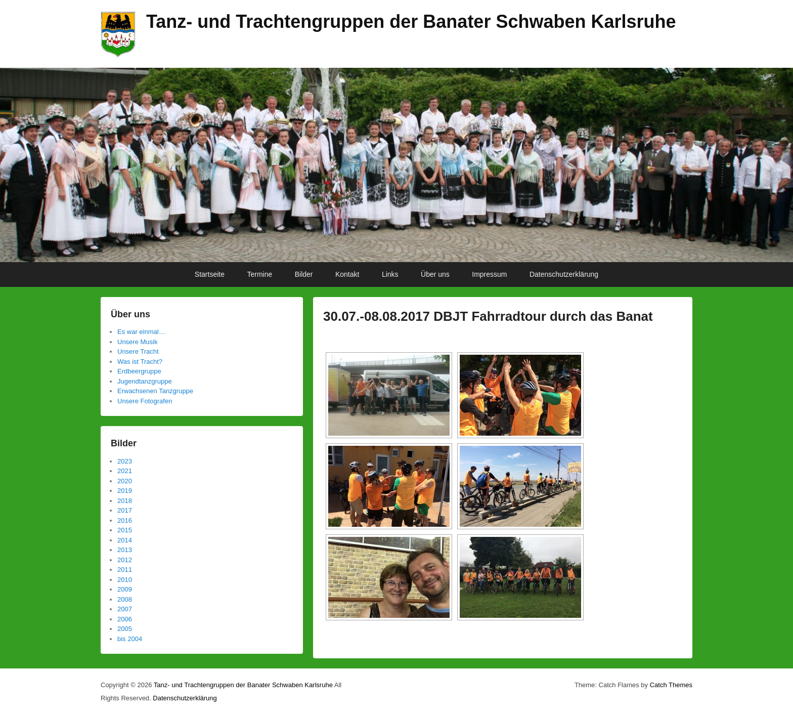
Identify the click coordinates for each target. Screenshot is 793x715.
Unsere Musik (137, 342)
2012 (124, 560)
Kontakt (347, 274)
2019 (124, 490)
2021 (124, 471)
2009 (124, 589)
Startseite (210, 274)
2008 (124, 599)
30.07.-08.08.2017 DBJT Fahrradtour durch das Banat (488, 316)
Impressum (489, 274)
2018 (124, 500)
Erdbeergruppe (139, 371)
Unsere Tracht (138, 351)
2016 (124, 520)
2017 (124, 510)
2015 (124, 530)
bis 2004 (129, 639)
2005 (124, 629)
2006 (124, 619)
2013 (124, 550)
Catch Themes (671, 685)
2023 (124, 461)
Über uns (435, 274)
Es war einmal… (141, 331)
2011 (124, 569)
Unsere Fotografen (144, 401)
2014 (124, 540)
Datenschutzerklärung (564, 274)
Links (390, 274)
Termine (259, 274)
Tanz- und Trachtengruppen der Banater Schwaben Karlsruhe (411, 21)
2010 (124, 579)
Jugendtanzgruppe (144, 381)
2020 (124, 481)
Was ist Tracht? (139, 361)
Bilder (304, 274)
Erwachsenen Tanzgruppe (155, 391)
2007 (124, 609)
